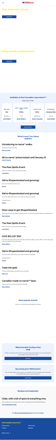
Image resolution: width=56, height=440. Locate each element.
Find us (4, 316)
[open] (3, 3)
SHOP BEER (10, 133)
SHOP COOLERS (45, 133)
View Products (6, 230)
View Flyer (9, 16)
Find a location (6, 194)
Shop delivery (28, 141)
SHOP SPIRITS (28, 133)
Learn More (5, 273)
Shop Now (9, 61)
